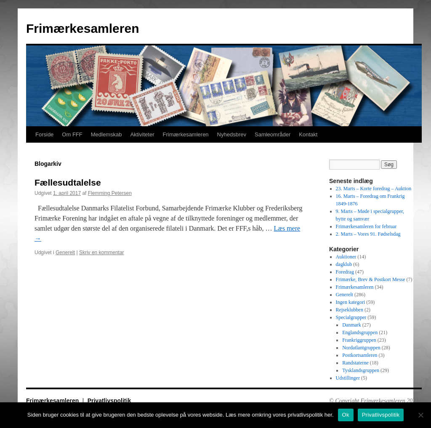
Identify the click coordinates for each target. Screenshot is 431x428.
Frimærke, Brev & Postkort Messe (370, 279)
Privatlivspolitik (109, 400)
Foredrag (345, 272)
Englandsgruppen (360, 332)
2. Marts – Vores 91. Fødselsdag (368, 234)
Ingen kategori (350, 302)
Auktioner (346, 257)
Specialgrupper (351, 317)
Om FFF (72, 134)
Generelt (65, 252)
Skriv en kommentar (101, 252)
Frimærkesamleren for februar (366, 226)
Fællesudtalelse (68, 182)
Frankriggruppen (359, 340)
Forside (44, 134)
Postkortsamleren (359, 355)
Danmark (351, 325)
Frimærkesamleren (82, 28)
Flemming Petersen (110, 193)
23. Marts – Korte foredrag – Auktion (374, 188)
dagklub (344, 264)
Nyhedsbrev (231, 134)
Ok (345, 415)
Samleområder (272, 134)
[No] (420, 415)
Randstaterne (355, 363)
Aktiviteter (142, 134)
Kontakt (308, 134)
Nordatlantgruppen (361, 348)
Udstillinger (348, 378)
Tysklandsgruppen (360, 370)
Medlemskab (106, 134)
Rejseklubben (349, 310)
